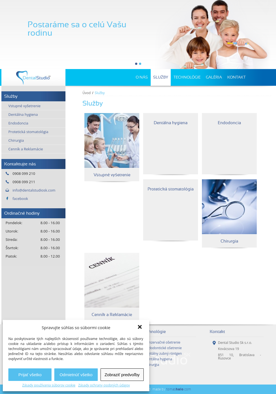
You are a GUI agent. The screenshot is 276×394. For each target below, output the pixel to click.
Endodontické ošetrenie (163, 348)
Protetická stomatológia (28, 131)
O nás (142, 77)
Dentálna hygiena (23, 114)
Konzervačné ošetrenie (162, 342)
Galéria (214, 77)
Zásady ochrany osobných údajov (104, 385)
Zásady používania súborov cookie (48, 385)
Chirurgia (16, 140)
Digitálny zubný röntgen (163, 353)
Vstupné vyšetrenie (24, 105)
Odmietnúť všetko (76, 374)
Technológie (187, 77)
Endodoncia (18, 123)
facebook (20, 198)
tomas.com (178, 389)
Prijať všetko (29, 374)
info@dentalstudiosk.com (34, 190)
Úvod (86, 92)
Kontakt (236, 77)
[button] (140, 327)
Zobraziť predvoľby (122, 374)
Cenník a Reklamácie (25, 148)
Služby (160, 77)
